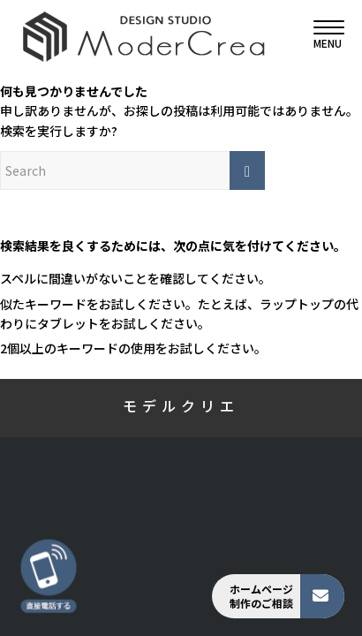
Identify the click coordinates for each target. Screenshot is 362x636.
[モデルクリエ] (148, 35)
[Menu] (320, 35)
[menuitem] (320, 35)
